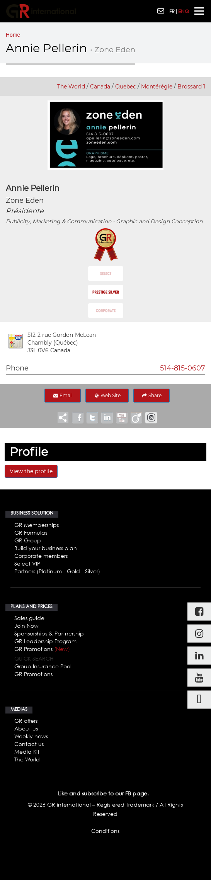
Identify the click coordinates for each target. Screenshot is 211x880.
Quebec (125, 86)
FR (172, 11)
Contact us (29, 744)
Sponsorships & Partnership (49, 633)
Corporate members (41, 555)
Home (13, 35)
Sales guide (29, 618)
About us (26, 728)
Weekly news (31, 736)
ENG (183, 11)
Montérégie (156, 86)
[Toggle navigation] (199, 11)
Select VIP (27, 563)
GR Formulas (30, 532)
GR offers (25, 720)
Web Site (107, 395)
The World (71, 86)
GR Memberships (36, 525)
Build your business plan (45, 548)
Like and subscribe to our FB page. (103, 793)
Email (63, 395)
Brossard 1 (191, 86)
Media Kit (26, 751)
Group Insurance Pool (42, 666)
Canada (100, 86)
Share (151, 395)
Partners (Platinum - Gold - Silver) (57, 571)
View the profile (31, 471)
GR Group (27, 540)
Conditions (105, 830)
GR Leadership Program (45, 641)
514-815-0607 (182, 368)
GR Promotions (42, 649)
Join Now (26, 625)
